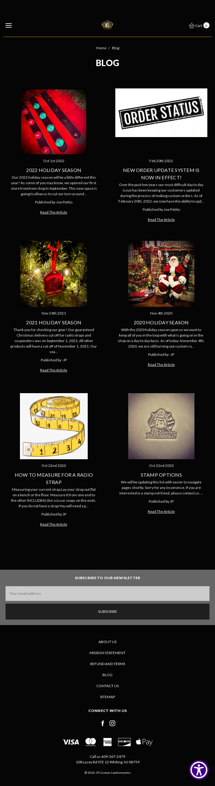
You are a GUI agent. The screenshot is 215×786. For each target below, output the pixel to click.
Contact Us (107, 686)
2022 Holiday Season (53, 170)
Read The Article (53, 212)
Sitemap (107, 697)
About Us (107, 641)
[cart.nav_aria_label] (200, 25)
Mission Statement (107, 652)
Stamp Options (161, 475)
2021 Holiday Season (53, 322)
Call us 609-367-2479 (107, 756)
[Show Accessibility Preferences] (199, 770)
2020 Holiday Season (161, 322)
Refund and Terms (107, 663)
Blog (107, 674)
